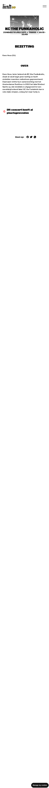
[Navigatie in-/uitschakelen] (44, 6)
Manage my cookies (40, 785)
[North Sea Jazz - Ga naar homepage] (9, 6)
